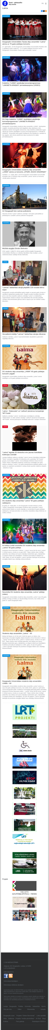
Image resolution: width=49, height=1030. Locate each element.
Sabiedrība (36, 1006)
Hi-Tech (38, 1018)
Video (19, 1009)
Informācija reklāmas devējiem (14, 985)
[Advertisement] (24, 938)
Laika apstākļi (41, 1015)
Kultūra (5, 1021)
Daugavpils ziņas (9, 1015)
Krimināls (28, 1006)
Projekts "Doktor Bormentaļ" (25, 1015)
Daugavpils (13, 1006)
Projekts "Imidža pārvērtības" (25, 1018)
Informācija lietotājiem (11, 981)
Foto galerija (20, 1021)
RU (43, 3)
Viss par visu (7, 1009)
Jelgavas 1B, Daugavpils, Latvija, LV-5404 (17, 966)
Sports (43, 1006)
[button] (45, 3)
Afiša (5, 1018)
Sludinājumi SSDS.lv (39, 1021)
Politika (20, 1006)
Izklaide (43, 1009)
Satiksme (11, 1018)
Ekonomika (31, 1009)
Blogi (44, 1018)
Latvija (5, 1006)
